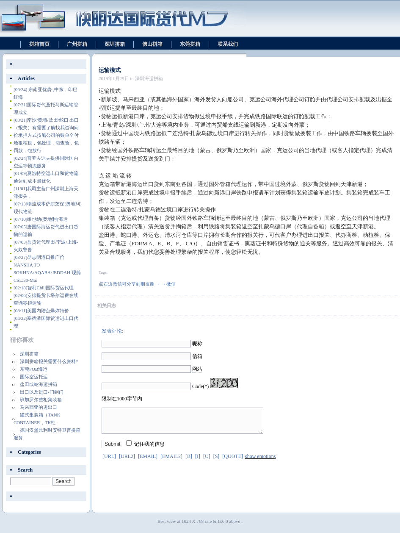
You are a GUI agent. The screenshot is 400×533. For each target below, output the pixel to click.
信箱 (197, 356)
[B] (188, 461)
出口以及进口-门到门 (41, 391)
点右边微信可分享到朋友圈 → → (132, 283)
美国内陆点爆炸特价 (41, 310)
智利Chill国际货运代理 (44, 287)
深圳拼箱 (115, 44)
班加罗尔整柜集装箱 (41, 399)
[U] (206, 461)
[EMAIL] (147, 461)
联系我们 (228, 44)
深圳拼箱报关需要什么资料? (49, 361)
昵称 (197, 344)
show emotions (260, 461)
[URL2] (127, 461)
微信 (171, 283)
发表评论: (112, 331)
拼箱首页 (39, 44)
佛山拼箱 (152, 44)
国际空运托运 (34, 376)
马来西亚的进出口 (38, 407)
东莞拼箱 (190, 44)
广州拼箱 (77, 44)
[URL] (109, 461)
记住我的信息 (149, 449)
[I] (197, 461)
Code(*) (200, 386)
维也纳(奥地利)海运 (41, 219)
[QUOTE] (232, 461)
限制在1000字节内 (122, 399)
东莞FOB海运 (33, 369)
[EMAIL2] (171, 461)
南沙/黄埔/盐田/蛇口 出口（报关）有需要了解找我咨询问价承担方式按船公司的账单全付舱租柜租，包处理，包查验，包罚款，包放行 (46, 135)
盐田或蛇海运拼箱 (38, 384)
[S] (216, 461)
